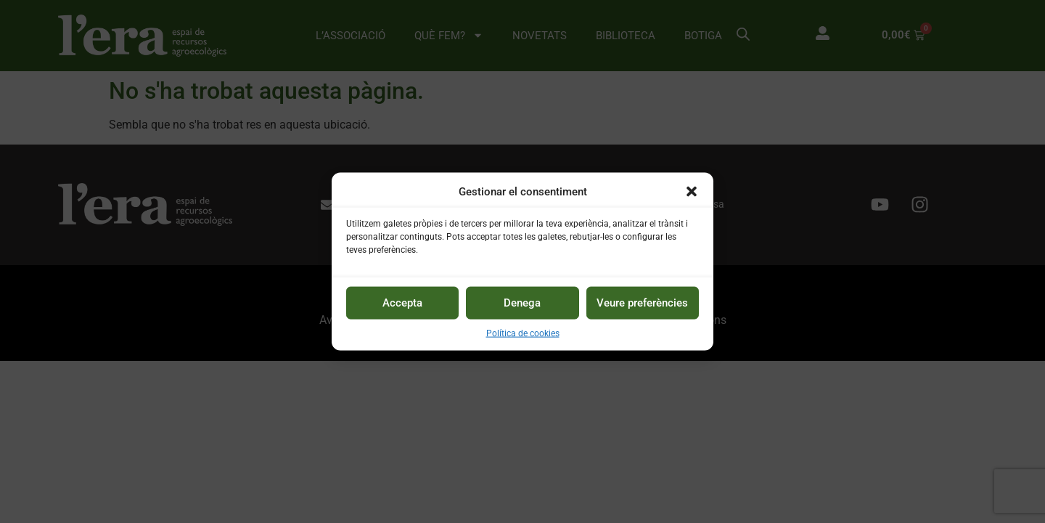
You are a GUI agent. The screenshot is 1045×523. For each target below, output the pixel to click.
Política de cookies (523, 333)
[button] (691, 192)
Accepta (402, 302)
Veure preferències (642, 302)
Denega (522, 302)
